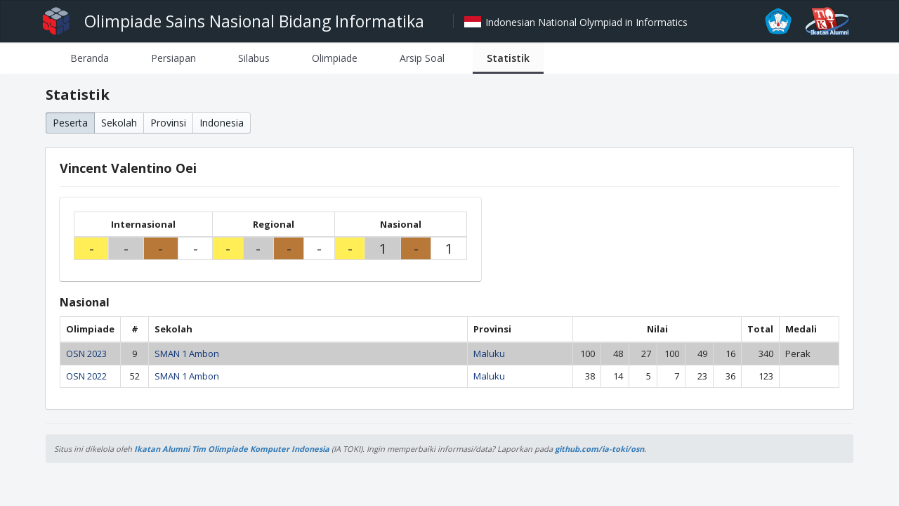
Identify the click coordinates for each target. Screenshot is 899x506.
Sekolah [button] (119, 122)
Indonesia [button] (221, 122)
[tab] (89, 58)
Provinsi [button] (168, 122)
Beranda (89, 58)
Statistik (508, 58)
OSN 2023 (86, 353)
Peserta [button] (70, 122)
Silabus (254, 58)
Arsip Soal (422, 58)
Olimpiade (334, 58)
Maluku (489, 353)
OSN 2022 (86, 376)
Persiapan (173, 58)
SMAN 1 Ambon (187, 353)
